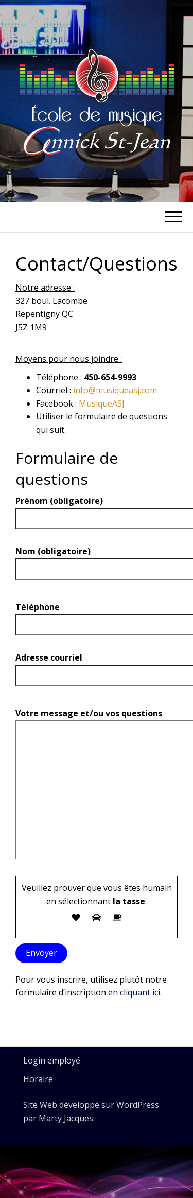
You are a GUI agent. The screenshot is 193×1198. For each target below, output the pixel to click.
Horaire (38, 1079)
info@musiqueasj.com (115, 390)
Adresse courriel (96, 666)
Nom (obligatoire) (96, 560)
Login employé (51, 1060)
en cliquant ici (134, 992)
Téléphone (96, 615)
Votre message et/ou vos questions (96, 787)
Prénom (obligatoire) (96, 509)
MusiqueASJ (102, 403)
